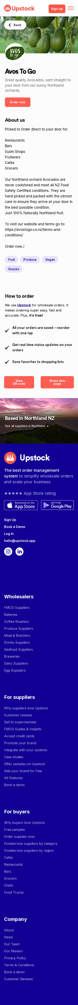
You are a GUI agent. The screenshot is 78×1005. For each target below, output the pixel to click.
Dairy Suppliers (16, 663)
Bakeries (10, 614)
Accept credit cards (19, 736)
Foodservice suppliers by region (29, 850)
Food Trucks (14, 892)
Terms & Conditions (19, 965)
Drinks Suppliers (17, 642)
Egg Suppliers (15, 670)
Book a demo (14, 785)
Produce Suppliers (18, 628)
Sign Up (10, 520)
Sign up (57, 8)
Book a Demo (14, 527)
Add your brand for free (23, 771)
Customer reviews (18, 715)
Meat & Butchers (17, 635)
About (9, 930)
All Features (13, 778)
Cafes (8, 857)
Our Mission (13, 951)
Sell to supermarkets (20, 722)
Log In (9, 534)
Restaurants (13, 864)
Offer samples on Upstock (24, 764)
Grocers (10, 878)
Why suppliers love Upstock (26, 708)
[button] (71, 8)
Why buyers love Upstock (24, 823)
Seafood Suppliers (18, 649)
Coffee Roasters (16, 621)
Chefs (8, 885)
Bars (7, 871)
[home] (24, 8)
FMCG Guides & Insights (22, 729)
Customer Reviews (18, 979)
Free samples (14, 830)
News (8, 937)
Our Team (12, 944)
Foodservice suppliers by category (31, 843)
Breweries (12, 656)
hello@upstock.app (19, 541)
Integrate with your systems (25, 750)
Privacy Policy (15, 958)
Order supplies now (19, 836)
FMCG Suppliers (17, 608)
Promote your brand (20, 743)
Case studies (13, 757)
